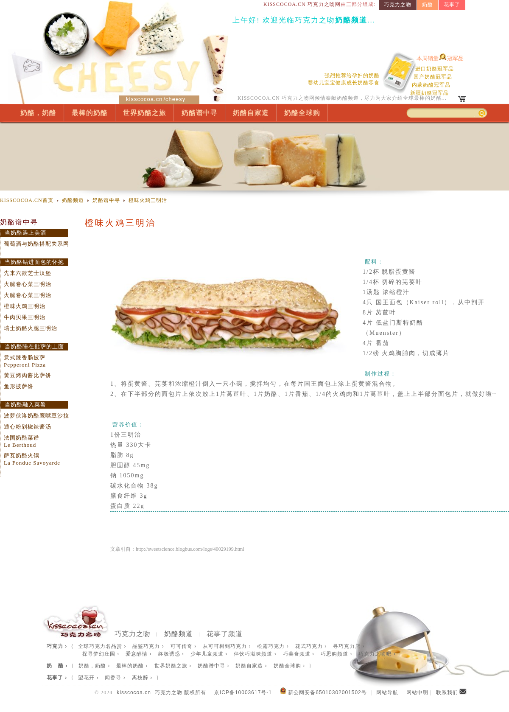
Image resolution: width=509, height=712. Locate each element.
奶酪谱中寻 (200, 112)
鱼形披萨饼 (19, 386)
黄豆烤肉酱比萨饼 (27, 375)
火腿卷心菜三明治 (27, 284)
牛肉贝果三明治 (24, 317)
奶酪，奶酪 (38, 112)
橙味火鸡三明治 (148, 200)
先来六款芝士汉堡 (27, 273)
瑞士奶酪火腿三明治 (30, 328)
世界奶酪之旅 (144, 112)
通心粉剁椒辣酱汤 (27, 426)
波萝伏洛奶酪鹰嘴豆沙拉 (36, 415)
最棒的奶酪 (90, 112)
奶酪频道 (73, 200)
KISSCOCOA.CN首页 (26, 200)
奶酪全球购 (302, 112)
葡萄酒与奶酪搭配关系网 (36, 244)
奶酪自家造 (251, 112)
